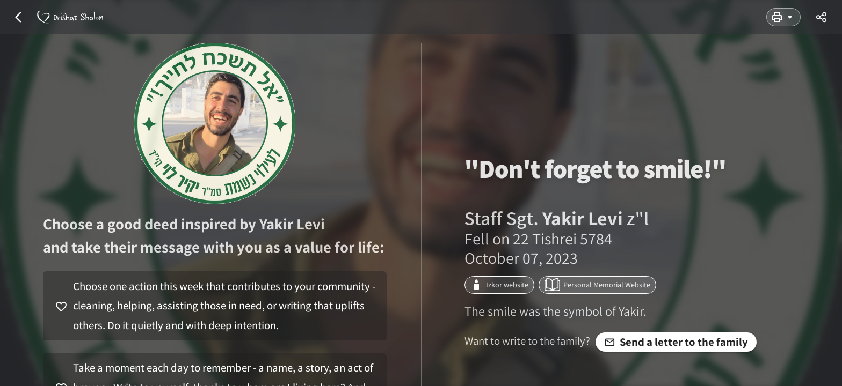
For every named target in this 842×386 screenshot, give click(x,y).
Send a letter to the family (676, 342)
